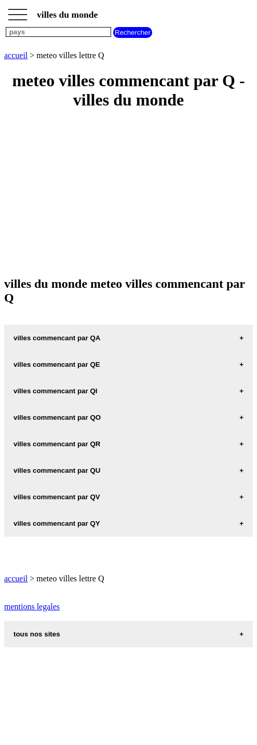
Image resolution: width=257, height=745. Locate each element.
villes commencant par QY (56, 523)
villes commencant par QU (56, 470)
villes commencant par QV (56, 497)
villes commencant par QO (57, 417)
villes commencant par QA (56, 338)
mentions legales (32, 606)
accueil (16, 55)
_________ (17, 11)
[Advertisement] (128, 194)
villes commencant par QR (56, 444)
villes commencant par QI (55, 391)
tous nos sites (36, 634)
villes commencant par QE (56, 364)
